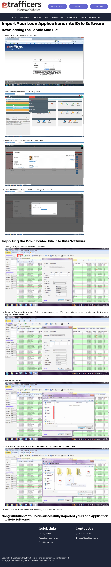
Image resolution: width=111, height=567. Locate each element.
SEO (46, 17)
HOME (13, 17)
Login (83, 17)
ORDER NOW (57, 6)
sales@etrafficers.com (88, 538)
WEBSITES (37, 17)
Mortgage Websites (10, 560)
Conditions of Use (46, 542)
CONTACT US (78, 6)
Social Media (57, 17)
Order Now (72, 17)
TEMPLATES (24, 17)
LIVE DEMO (99, 6)
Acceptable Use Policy (48, 538)
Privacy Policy (45, 534)
